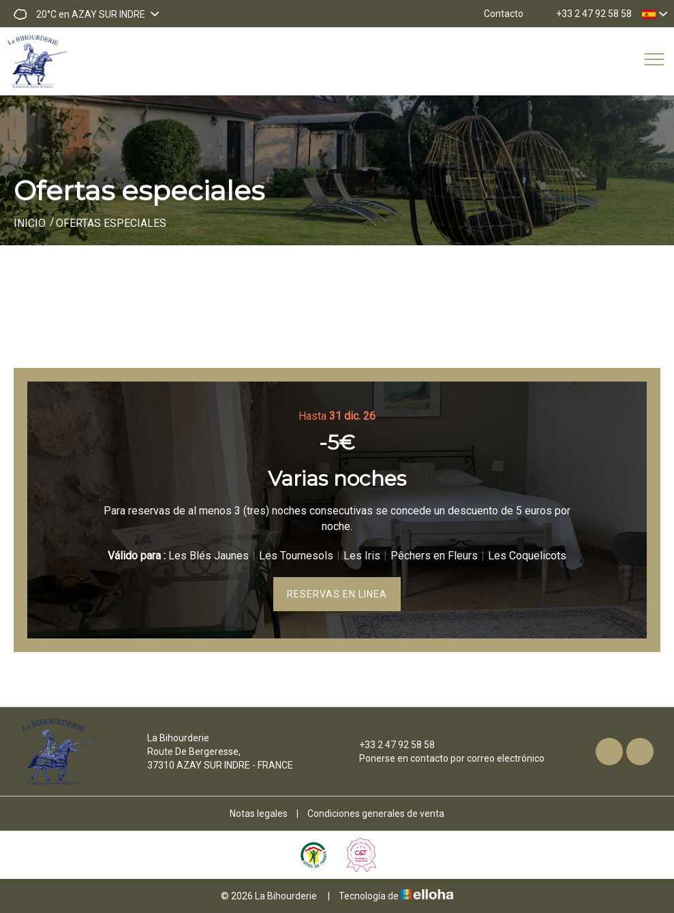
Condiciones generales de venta (375, 813)
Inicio (30, 223)
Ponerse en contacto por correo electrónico (444, 758)
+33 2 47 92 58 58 (389, 745)
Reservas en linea (337, 594)
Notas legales (259, 813)
